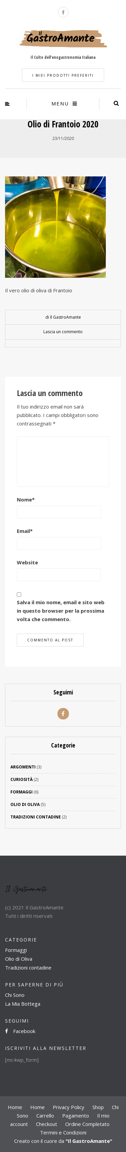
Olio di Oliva (25, 804)
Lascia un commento (63, 332)
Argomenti (23, 767)
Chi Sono (15, 994)
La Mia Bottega (22, 1003)
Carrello (45, 1115)
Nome (26, 499)
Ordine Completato (87, 1124)
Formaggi (21, 792)
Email (25, 531)
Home (15, 1107)
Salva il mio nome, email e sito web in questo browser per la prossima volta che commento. (60, 610)
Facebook (20, 1031)
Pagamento (75, 1115)
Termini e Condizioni (63, 1132)
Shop (98, 1107)
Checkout (46, 1124)
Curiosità (21, 779)
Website (27, 562)
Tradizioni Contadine (35, 817)
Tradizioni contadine (28, 967)
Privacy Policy (68, 1107)
